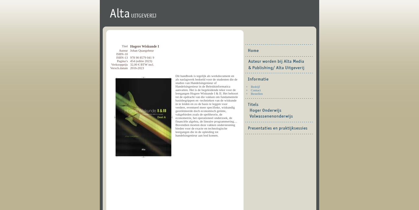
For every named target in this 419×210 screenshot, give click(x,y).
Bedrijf (255, 86)
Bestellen (257, 93)
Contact (256, 90)
